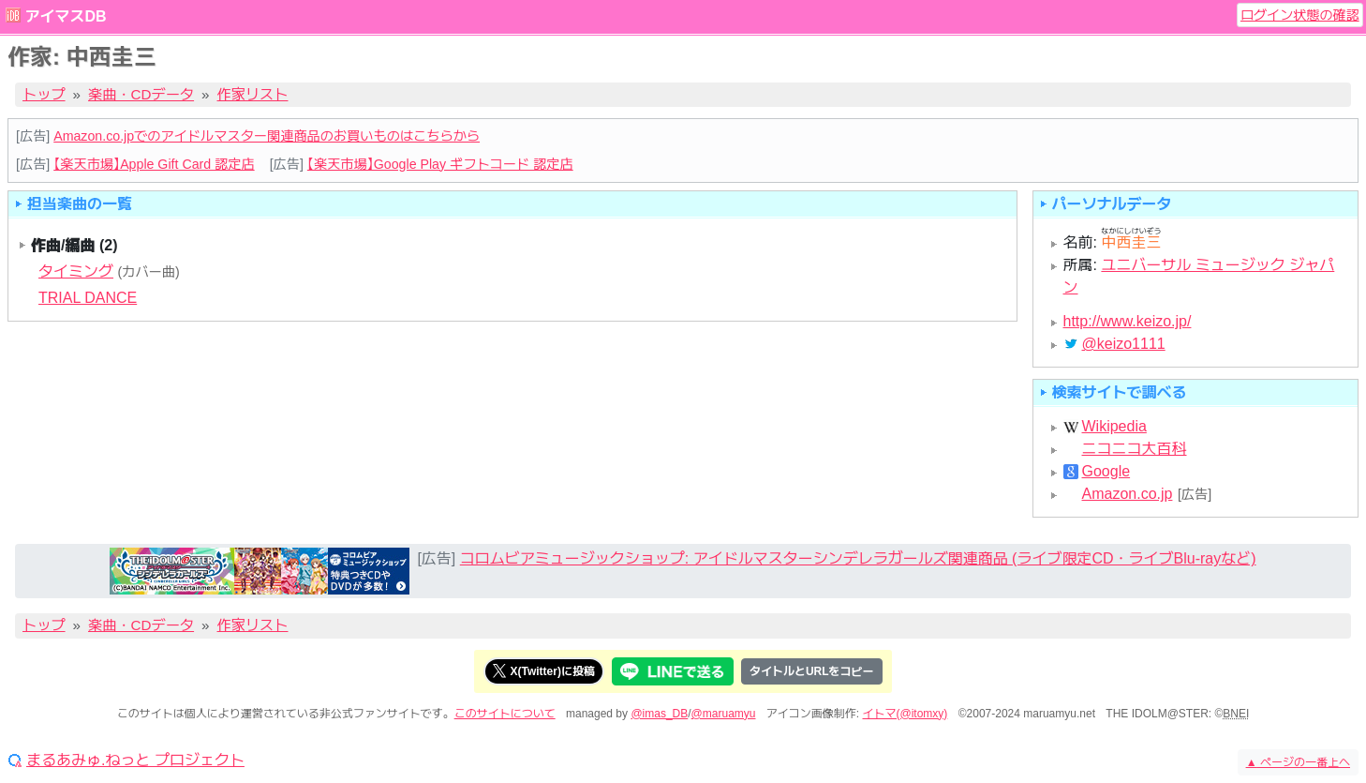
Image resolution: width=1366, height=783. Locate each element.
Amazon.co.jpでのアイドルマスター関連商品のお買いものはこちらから (266, 135)
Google (1106, 471)
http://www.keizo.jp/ (1127, 321)
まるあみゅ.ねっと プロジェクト (135, 760)
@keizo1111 (1124, 344)
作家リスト (253, 94)
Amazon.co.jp (1127, 494)
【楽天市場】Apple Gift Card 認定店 (153, 164)
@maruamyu (723, 713)
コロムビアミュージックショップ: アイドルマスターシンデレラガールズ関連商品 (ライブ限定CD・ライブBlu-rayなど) (858, 558)
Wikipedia (1114, 426)
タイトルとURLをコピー (812, 671)
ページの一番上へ (1298, 762)
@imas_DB (659, 713)
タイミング (75, 271)
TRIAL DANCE (87, 298)
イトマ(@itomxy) (905, 713)
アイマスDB (65, 16)
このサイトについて (505, 713)
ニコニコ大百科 (1134, 449)
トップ (44, 94)
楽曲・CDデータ (141, 94)
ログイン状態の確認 (1299, 15)
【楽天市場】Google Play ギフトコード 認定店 (440, 164)
